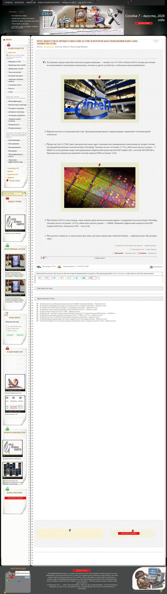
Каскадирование (14, 147)
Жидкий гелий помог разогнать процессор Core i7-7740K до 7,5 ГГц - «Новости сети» (72, 315)
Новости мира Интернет (79, 47)
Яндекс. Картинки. (151, 249)
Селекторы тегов (14, 85)
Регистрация (13, 581)
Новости (66, 47)
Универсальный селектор (14, 120)
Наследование (13, 144)
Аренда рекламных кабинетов (13, 233)
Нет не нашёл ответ (13, 328)
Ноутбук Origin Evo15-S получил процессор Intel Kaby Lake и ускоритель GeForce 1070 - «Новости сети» (79, 321)
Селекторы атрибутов (16, 115)
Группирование (14, 140)
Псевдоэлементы (14, 128)
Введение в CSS (14, 61)
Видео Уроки (15, 181)
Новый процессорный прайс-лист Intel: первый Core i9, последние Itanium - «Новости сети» (74, 319)
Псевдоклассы (13, 124)
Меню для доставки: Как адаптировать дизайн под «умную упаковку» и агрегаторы (12, 482)
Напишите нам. (152, 253)
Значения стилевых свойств (15, 80)
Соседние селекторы (16, 108)
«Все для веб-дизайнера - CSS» (144, 591)
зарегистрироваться (119, 273)
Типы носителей (14, 72)
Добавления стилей (15, 69)
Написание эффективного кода (15, 161)
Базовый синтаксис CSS (11, 414)
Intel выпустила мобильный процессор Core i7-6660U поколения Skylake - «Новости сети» (74, 304)
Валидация (12, 151)
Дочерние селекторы (16, 112)
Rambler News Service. (151, 245)
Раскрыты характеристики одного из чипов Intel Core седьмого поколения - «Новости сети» (74, 306)
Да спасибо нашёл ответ (14, 326)
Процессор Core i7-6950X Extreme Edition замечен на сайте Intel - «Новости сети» (71, 317)
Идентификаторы (15, 101)
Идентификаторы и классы (15, 155)
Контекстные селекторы (17, 105)
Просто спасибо (12, 330)
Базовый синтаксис (15, 76)
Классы (11, 88)
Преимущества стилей (17, 65)
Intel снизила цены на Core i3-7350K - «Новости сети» (61, 311)
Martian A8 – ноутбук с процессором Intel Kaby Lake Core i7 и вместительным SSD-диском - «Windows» (78, 313)
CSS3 (10, 92)
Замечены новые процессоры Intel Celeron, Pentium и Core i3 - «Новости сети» (69, 309)
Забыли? (23, 581)
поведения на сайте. (130, 253)
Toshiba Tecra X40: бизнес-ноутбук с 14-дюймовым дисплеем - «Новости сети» (70, 308)
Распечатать (158, 267)
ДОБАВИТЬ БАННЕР (143, 23)
